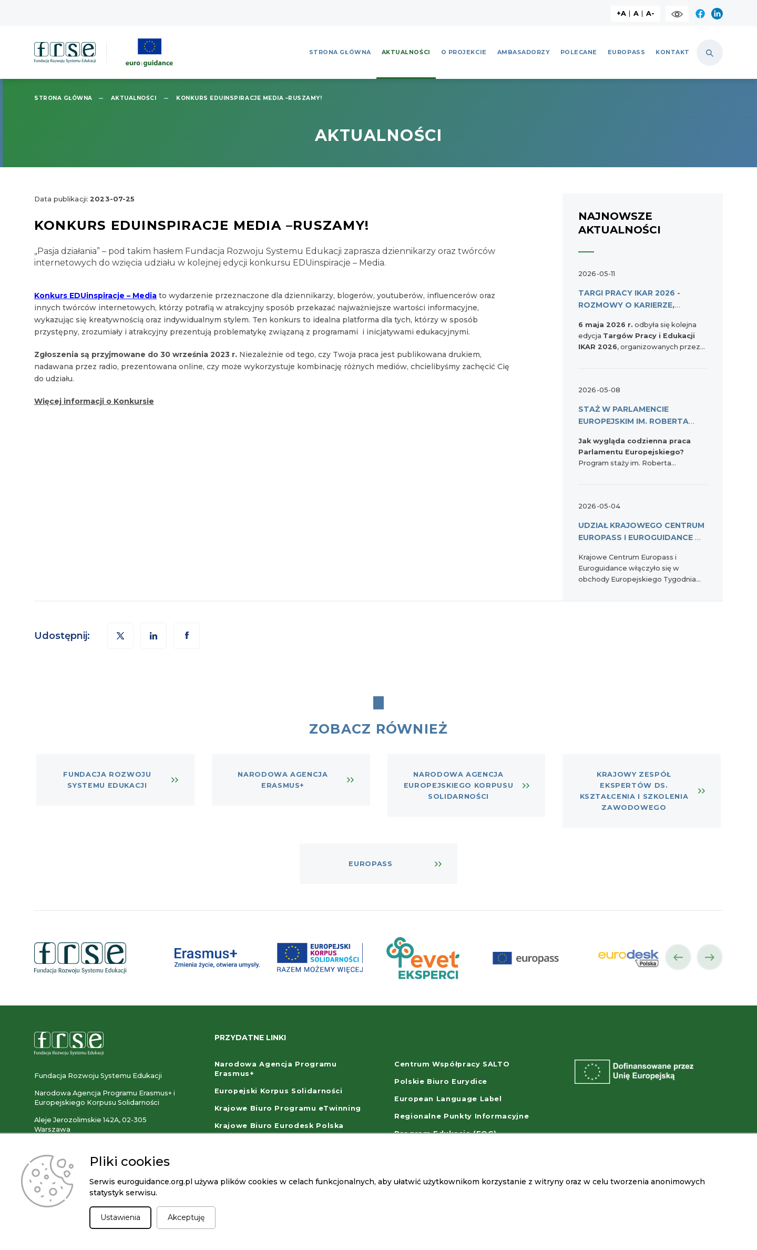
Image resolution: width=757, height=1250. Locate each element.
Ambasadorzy (523, 52)
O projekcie (464, 52)
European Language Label (448, 1099)
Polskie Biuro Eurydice (440, 1081)
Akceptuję (186, 1217)
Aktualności (406, 52)
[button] (186, 636)
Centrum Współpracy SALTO (451, 1064)
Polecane (578, 52)
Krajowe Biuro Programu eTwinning (287, 1108)
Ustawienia (120, 1217)
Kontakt (673, 52)
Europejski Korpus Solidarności (278, 1091)
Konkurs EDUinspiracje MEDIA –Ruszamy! (249, 98)
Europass (626, 52)
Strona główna (340, 52)
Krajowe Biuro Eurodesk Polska (279, 1126)
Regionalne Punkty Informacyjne (461, 1116)
